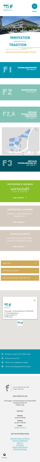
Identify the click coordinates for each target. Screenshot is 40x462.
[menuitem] (20, 438)
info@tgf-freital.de (20, 428)
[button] (20, 324)
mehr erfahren (30, 69)
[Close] (34, 300)
